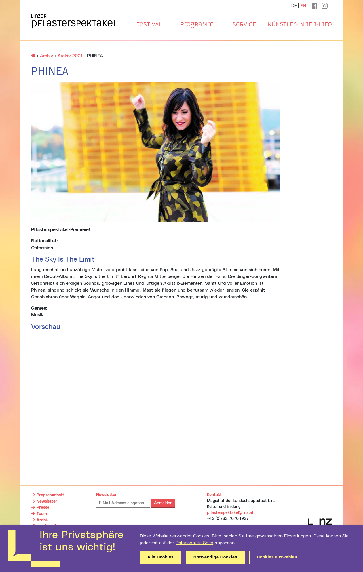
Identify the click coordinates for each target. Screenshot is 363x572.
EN (303, 5)
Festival (149, 24)
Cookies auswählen (277, 557)
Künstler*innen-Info (300, 24)
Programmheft (50, 495)
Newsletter (47, 501)
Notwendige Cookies (215, 557)
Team (42, 514)
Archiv (42, 520)
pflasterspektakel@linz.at (230, 513)
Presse (43, 508)
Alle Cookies (160, 557)
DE (294, 5)
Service (244, 24)
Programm (197, 24)
